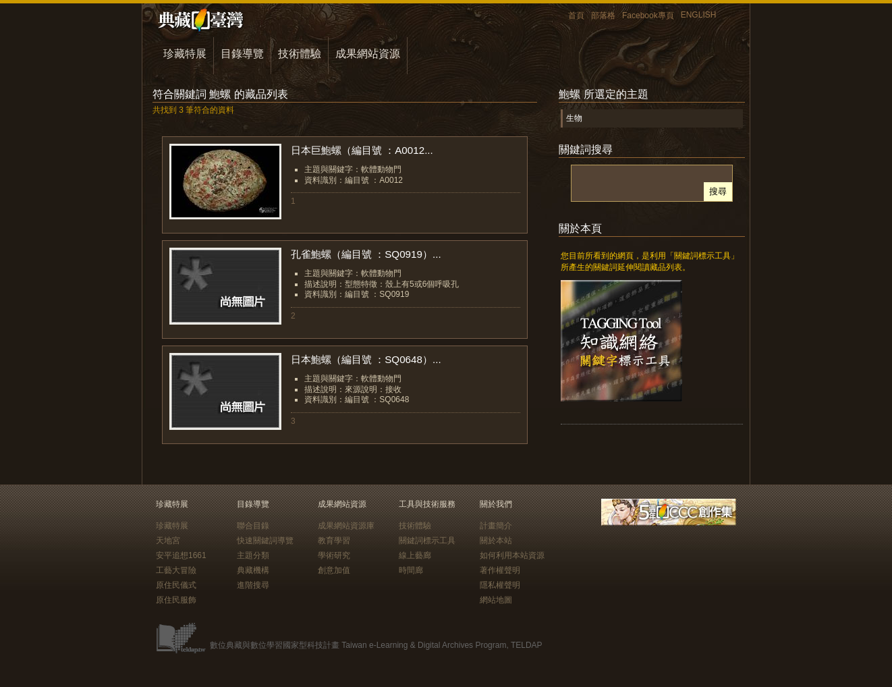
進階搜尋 (253, 585)
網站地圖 (496, 600)
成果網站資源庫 (346, 525)
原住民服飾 (176, 600)
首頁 (576, 15)
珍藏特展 (184, 53)
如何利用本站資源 (512, 555)
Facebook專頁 (648, 15)
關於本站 (496, 540)
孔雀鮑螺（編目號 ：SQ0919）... (366, 254)
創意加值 (334, 570)
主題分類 (253, 555)
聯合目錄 (253, 525)
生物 (574, 118)
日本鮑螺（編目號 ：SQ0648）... (366, 359)
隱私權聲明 (500, 585)
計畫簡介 (496, 525)
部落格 (603, 15)
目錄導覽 (242, 53)
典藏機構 (253, 570)
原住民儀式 (176, 585)
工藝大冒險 (176, 570)
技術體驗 (299, 53)
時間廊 (411, 570)
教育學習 (334, 540)
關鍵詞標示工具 (427, 540)
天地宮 (168, 540)
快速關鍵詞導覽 (265, 540)
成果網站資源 (367, 53)
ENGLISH (699, 15)
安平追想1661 (181, 555)
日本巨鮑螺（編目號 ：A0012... (362, 150)
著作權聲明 (500, 570)
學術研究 (334, 555)
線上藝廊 (415, 555)
